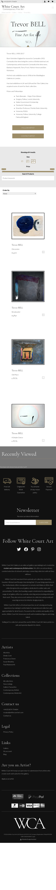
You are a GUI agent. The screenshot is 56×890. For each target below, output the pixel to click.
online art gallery (28, 565)
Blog (4, 754)
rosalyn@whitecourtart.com (13, 712)
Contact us (7, 716)
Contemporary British (11, 690)
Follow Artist (28, 128)
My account (7, 751)
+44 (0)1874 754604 (9, 1)
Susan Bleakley (8, 662)
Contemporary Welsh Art (12, 693)
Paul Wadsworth (9, 665)
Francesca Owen (9, 659)
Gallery (5, 748)
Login (33, 836)
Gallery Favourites (9, 687)
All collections (8, 681)
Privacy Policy (8, 732)
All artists (6, 653)
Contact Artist (28, 136)
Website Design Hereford (28, 839)
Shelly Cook (7, 656)
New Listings (7, 684)
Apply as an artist (8, 779)
